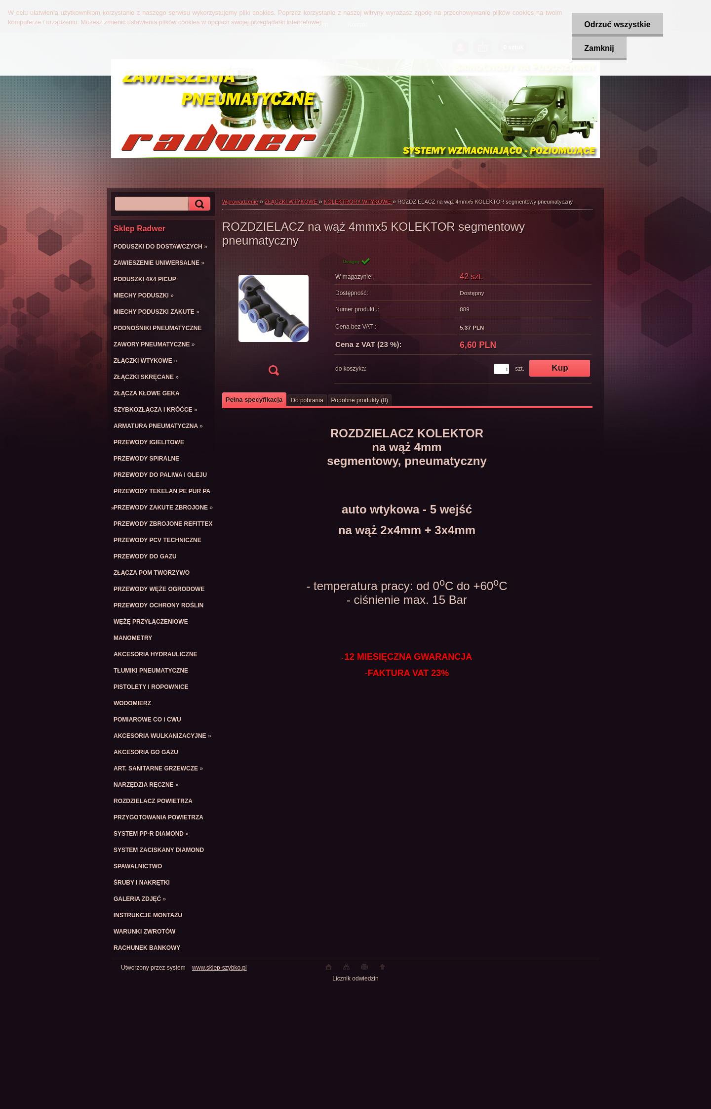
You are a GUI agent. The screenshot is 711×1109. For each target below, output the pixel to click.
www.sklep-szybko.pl (219, 967)
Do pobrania (307, 400)
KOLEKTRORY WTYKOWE (358, 202)
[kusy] (501, 369)
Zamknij (599, 48)
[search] (198, 204)
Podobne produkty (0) (359, 400)
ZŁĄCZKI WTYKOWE (291, 202)
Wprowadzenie (240, 202)
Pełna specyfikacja (254, 399)
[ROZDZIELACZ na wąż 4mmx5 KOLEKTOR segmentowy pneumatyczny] (273, 319)
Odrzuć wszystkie (617, 24)
